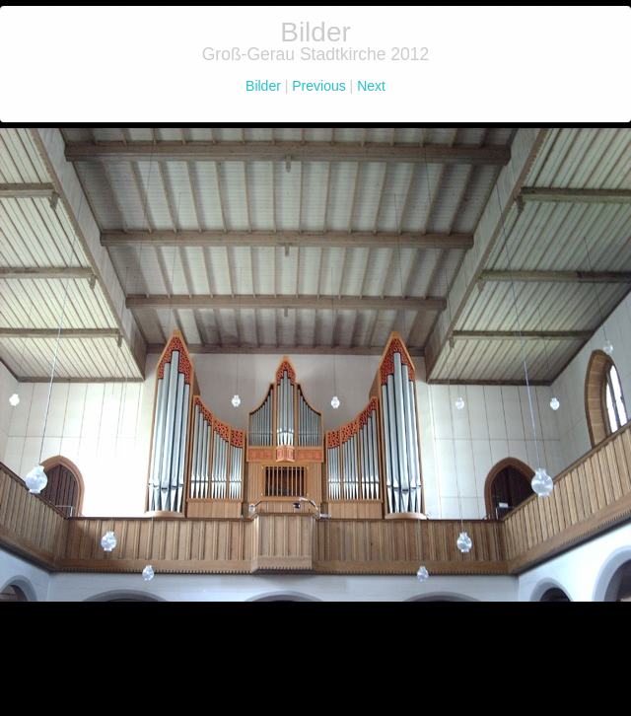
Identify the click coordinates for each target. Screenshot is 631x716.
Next (371, 86)
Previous (318, 86)
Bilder (265, 86)
